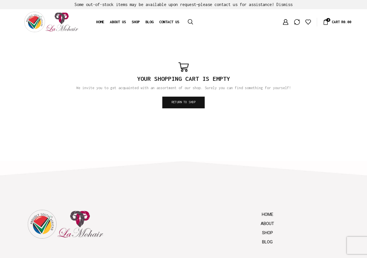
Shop (136, 21)
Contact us (169, 21)
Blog (149, 21)
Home (100, 21)
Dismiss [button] (284, 4)
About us (118, 21)
